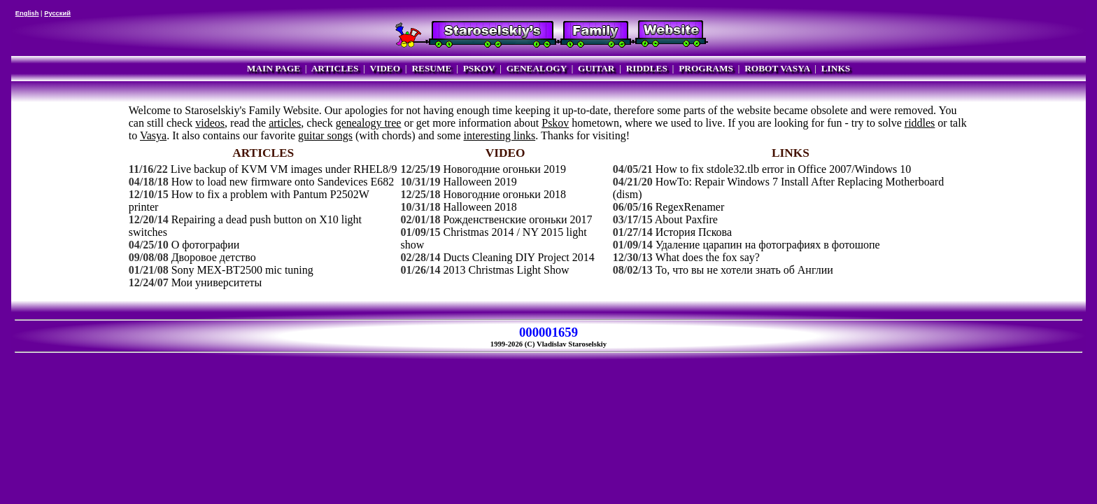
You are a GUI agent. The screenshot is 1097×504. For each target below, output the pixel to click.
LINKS (835, 68)
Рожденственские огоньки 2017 (517, 219)
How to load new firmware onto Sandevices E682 (283, 182)
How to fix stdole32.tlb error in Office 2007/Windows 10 (784, 169)
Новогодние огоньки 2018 (504, 194)
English (27, 13)
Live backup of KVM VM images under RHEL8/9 (284, 169)
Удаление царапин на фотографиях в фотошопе (768, 245)
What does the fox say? (708, 257)
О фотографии (205, 245)
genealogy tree (369, 123)
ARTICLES (335, 68)
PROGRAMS (706, 68)
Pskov (555, 123)
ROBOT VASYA (776, 68)
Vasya (153, 135)
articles (285, 123)
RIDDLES (646, 68)
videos (210, 123)
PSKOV (479, 68)
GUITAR (596, 68)
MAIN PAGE (273, 68)
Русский (57, 13)
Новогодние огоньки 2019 (504, 169)
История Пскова (694, 232)
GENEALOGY (537, 68)
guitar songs (325, 135)
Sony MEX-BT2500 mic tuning (242, 270)
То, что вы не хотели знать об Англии (744, 270)
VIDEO (384, 68)
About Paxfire (686, 219)
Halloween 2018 (479, 207)
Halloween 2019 (479, 182)
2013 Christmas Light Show (506, 270)
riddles (920, 123)
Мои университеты (216, 282)
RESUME (431, 68)
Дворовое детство (213, 257)
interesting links (500, 135)
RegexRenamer (690, 207)
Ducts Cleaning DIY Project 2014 (518, 257)
